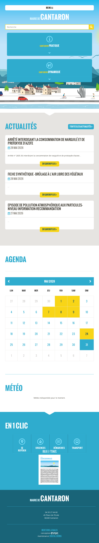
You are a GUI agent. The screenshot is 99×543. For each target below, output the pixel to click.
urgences (40, 443)
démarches (59, 443)
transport (77, 443)
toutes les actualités (81, 126)
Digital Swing (55, 535)
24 (86, 334)
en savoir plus (49, 163)
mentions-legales (50, 529)
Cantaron (49, 17)
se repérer (22, 445)
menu (49, 7)
